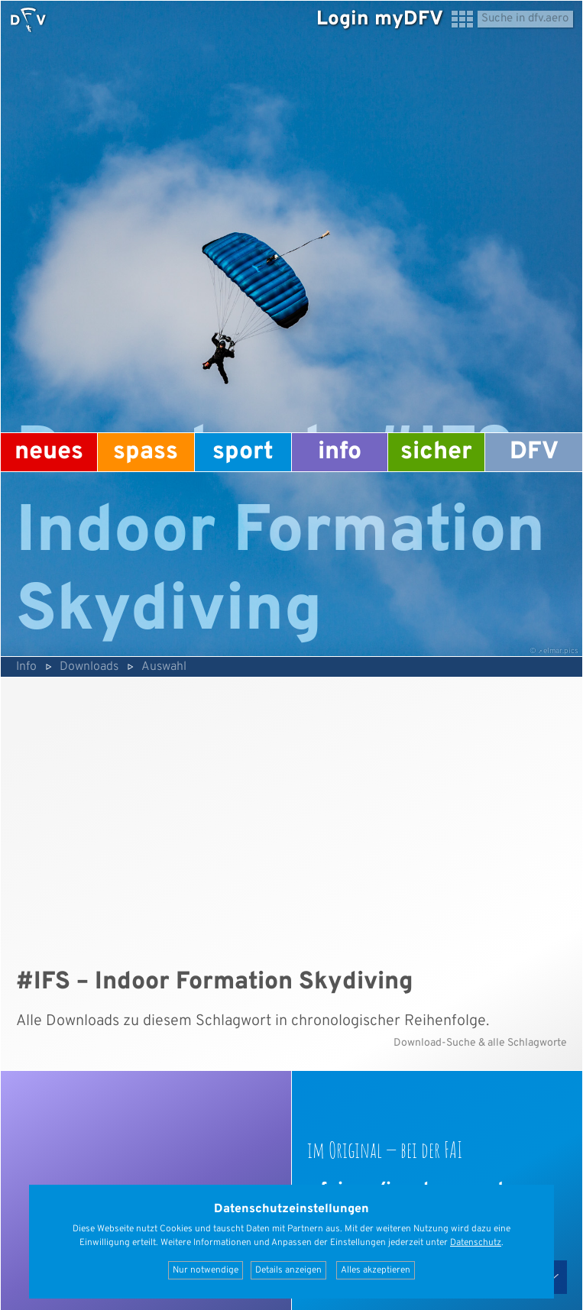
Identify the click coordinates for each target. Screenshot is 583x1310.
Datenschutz (475, 1243)
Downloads (89, 666)
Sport (243, 452)
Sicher (436, 452)
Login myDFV (379, 19)
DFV (534, 452)
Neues (49, 452)
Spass (145, 452)
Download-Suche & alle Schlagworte (480, 1043)
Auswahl (163, 666)
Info (339, 452)
